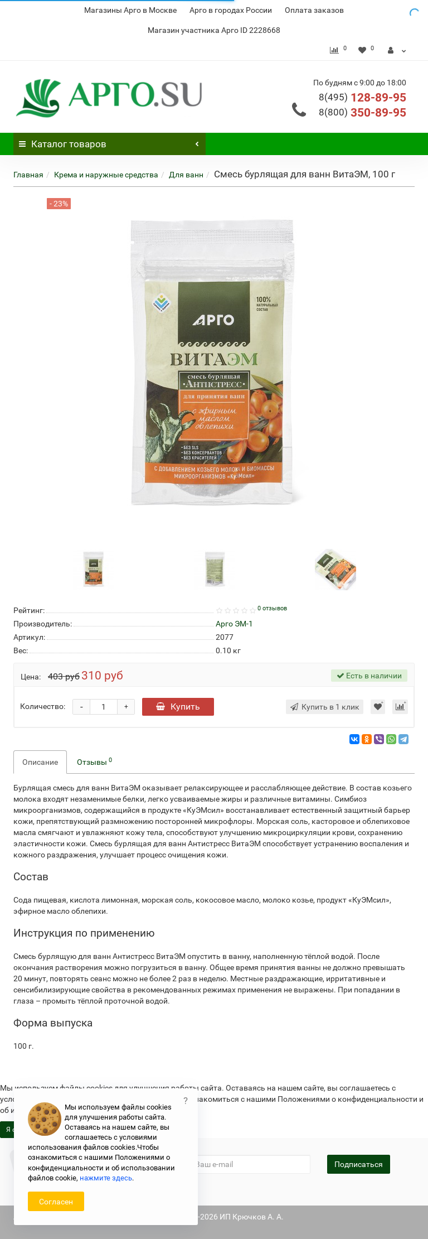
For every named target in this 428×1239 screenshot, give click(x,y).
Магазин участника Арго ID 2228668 (214, 30)
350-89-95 (362, 112)
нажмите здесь (106, 1178)
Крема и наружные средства (106, 174)
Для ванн (186, 174)
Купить (178, 706)
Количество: (42, 706)
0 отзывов (272, 608)
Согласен (56, 1201)
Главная (28, 174)
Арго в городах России (230, 10)
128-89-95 (362, 97)
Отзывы (94, 761)
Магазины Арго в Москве (130, 10)
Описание (40, 762)
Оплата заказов (314, 10)
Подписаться (358, 1164)
